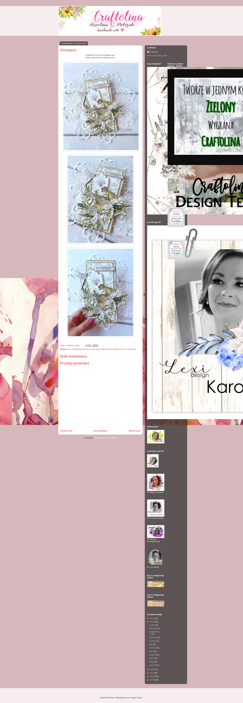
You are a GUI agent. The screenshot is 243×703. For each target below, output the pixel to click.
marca (152, 658)
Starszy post (134, 431)
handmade (95, 349)
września (153, 637)
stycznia (152, 665)
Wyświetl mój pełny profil (157, 56)
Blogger (139, 698)
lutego (151, 662)
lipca (151, 644)
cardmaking (76, 349)
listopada (153, 628)
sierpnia (152, 641)
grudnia (152, 625)
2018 (152, 673)
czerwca (152, 648)
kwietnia (152, 655)
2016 (152, 680)
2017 (152, 676)
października (154, 632)
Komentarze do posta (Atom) (105, 438)
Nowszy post (66, 431)
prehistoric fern (119, 349)
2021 (152, 618)
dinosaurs (86, 349)
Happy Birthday (106, 349)
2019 (152, 669)
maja (151, 651)
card (69, 349)
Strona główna (100, 431)
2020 (152, 622)
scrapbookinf (131, 349)
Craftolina (154, 52)
